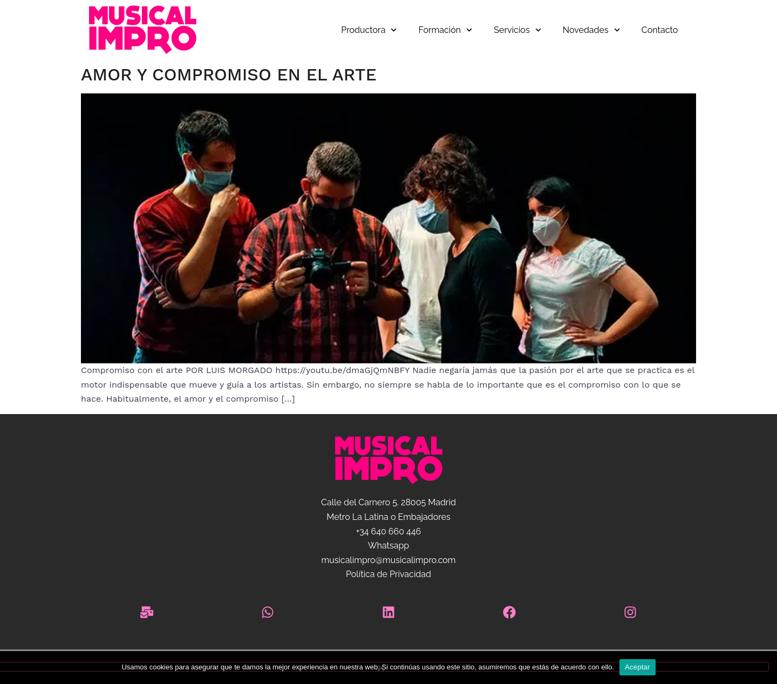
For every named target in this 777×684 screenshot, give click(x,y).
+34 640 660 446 (388, 531)
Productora (369, 30)
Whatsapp (388, 545)
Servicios (517, 30)
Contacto (660, 30)
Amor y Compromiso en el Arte (229, 74)
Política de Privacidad (388, 574)
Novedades (591, 30)
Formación (446, 30)
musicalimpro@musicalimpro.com (388, 560)
